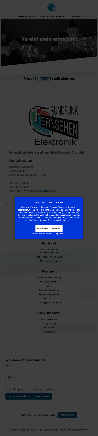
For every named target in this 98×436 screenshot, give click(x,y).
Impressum (60, 233)
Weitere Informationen (43, 233)
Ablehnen (56, 228)
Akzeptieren (42, 228)
